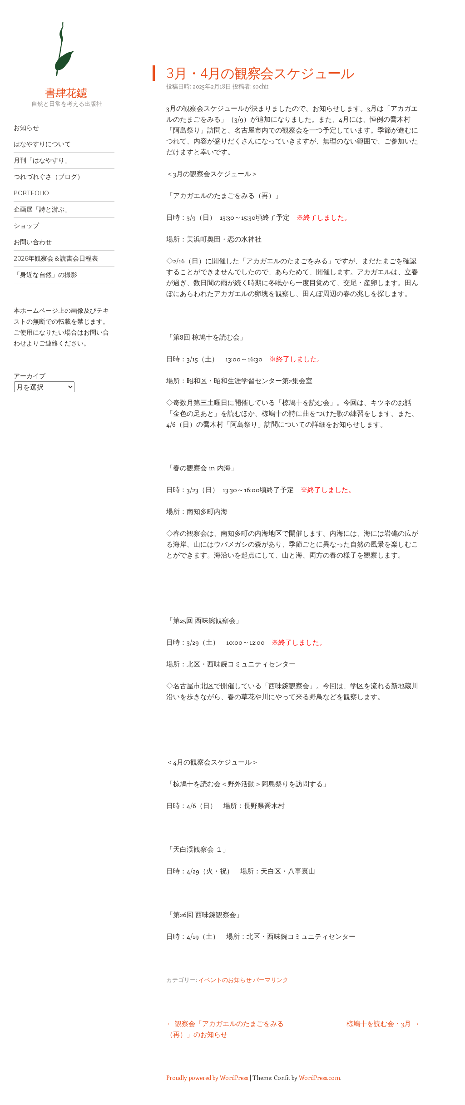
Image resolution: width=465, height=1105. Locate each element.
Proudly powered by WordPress (207, 1077)
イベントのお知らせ (225, 979)
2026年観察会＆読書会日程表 (56, 258)
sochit (260, 86)
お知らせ (26, 127)
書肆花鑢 (50, 92)
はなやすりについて (42, 144)
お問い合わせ (33, 242)
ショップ (26, 226)
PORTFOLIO (31, 193)
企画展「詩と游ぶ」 (42, 209)
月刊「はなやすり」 (42, 160)
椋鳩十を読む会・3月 (383, 1023)
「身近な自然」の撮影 (45, 275)
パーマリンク (270, 979)
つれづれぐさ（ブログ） (49, 177)
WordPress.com (319, 1077)
